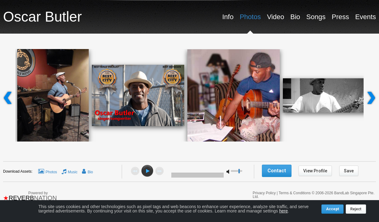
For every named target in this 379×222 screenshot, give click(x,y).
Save (349, 170)
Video (275, 17)
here (283, 210)
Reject (355, 209)
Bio (295, 17)
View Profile (315, 170)
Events (365, 17)
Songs (315, 17)
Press (340, 17)
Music (72, 172)
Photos (250, 17)
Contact (276, 171)
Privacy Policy (265, 193)
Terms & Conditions (295, 193)
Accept (332, 209)
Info (228, 17)
